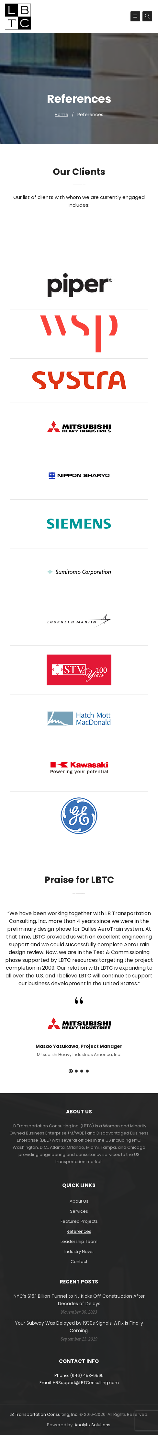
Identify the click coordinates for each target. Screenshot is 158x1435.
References (79, 1231)
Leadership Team (79, 1241)
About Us (79, 1201)
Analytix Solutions (92, 1425)
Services (79, 1211)
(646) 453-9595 (87, 1375)
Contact (79, 1261)
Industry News (79, 1251)
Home (61, 114)
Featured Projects (79, 1221)
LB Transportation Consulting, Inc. (44, 1414)
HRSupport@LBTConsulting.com (86, 1383)
